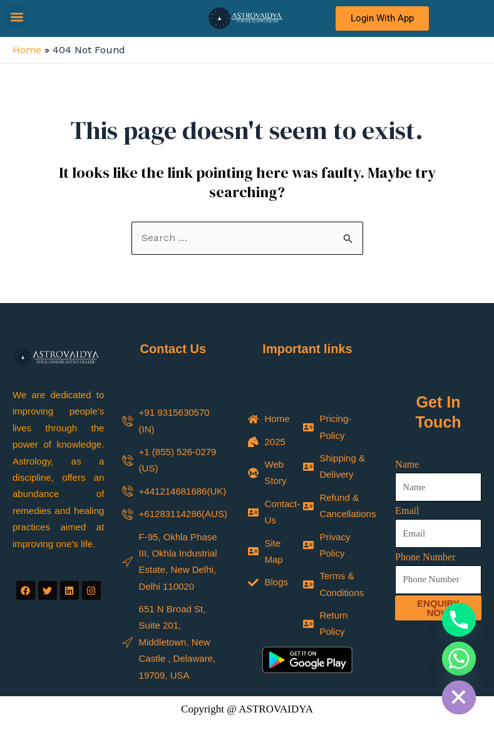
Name (407, 464)
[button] (16, 16)
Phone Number (425, 557)
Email (407, 510)
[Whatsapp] (459, 659)
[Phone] (459, 620)
